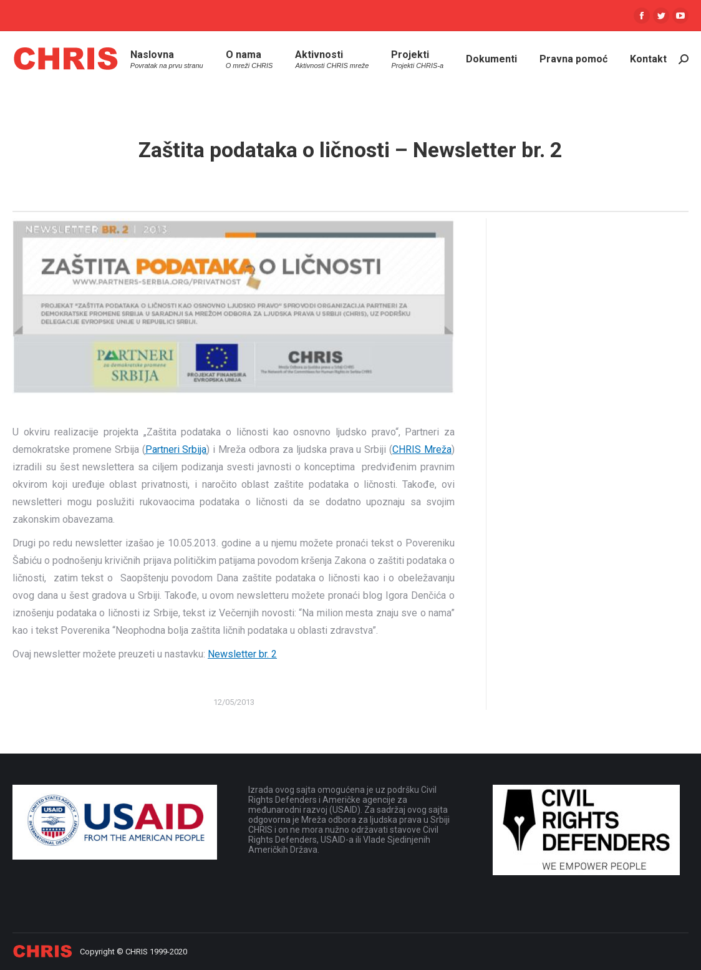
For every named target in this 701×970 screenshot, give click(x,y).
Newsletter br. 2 (242, 654)
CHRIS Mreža (422, 449)
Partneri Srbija (176, 449)
